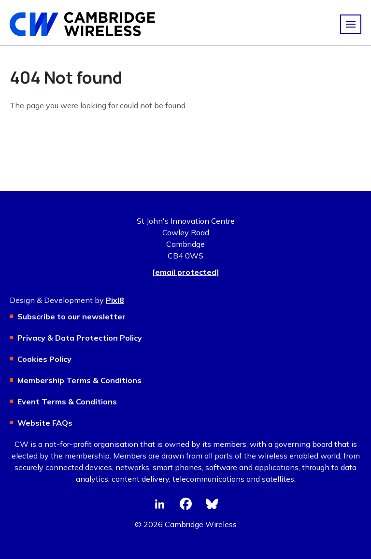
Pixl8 (115, 300)
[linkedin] (159, 504)
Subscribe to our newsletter (71, 316)
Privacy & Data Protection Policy (79, 338)
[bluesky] (211, 504)
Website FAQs (44, 423)
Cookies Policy (44, 359)
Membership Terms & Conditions (79, 380)
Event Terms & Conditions (67, 401)
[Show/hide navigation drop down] (350, 24)
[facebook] (185, 504)
